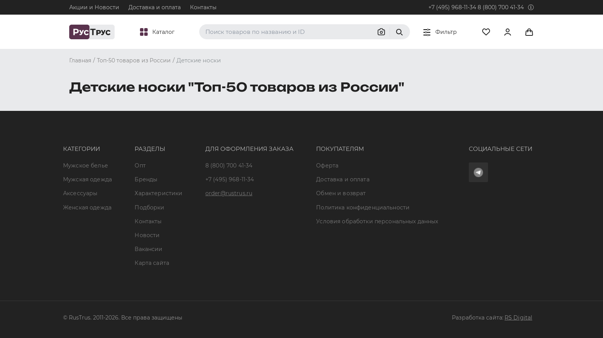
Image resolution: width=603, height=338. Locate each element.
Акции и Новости (94, 7)
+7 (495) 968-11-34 (452, 7)
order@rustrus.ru (228, 193)
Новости (147, 235)
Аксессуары (80, 193)
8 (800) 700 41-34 (501, 7)
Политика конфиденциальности (363, 207)
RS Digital (518, 317)
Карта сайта (152, 262)
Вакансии (148, 249)
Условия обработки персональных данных (377, 221)
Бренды (146, 179)
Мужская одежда (87, 179)
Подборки (149, 207)
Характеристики (158, 193)
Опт (140, 165)
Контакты (203, 7)
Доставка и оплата (154, 7)
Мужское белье (85, 165)
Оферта (327, 165)
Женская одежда (87, 207)
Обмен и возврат (341, 193)
